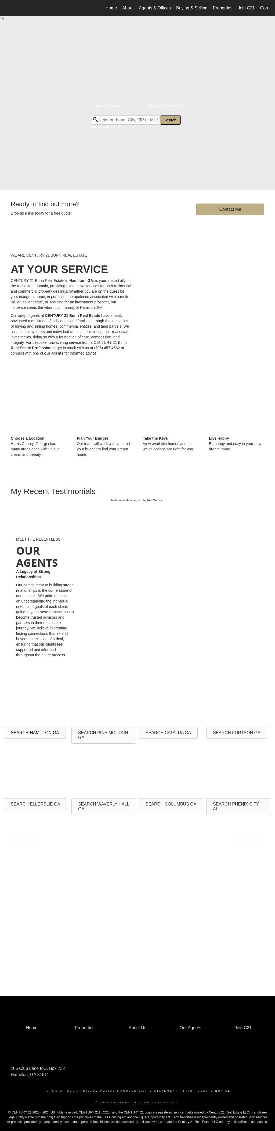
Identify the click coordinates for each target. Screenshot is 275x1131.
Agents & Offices (155, 8)
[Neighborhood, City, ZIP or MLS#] (125, 120)
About (127, 8)
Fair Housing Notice (207, 1091)
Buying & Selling (192, 8)
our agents (54, 353)
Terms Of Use (59, 1091)
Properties (223, 8)
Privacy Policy (98, 1091)
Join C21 (246, 8)
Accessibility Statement (149, 1091)
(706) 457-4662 (107, 348)
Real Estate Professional (33, 348)
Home (111, 8)
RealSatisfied (155, 500)
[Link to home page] (10, 8)
